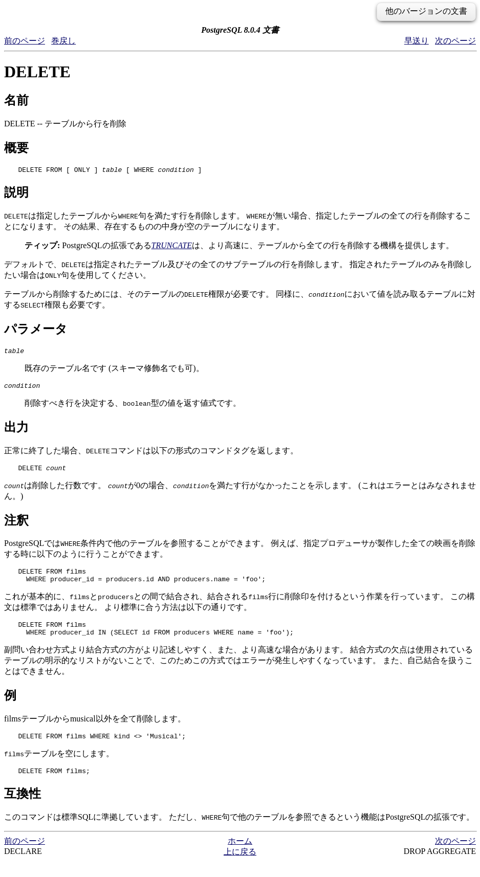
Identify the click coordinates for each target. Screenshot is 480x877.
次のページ (455, 40)
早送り (416, 40)
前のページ (24, 40)
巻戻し (63, 40)
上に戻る (240, 867)
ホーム (240, 856)
